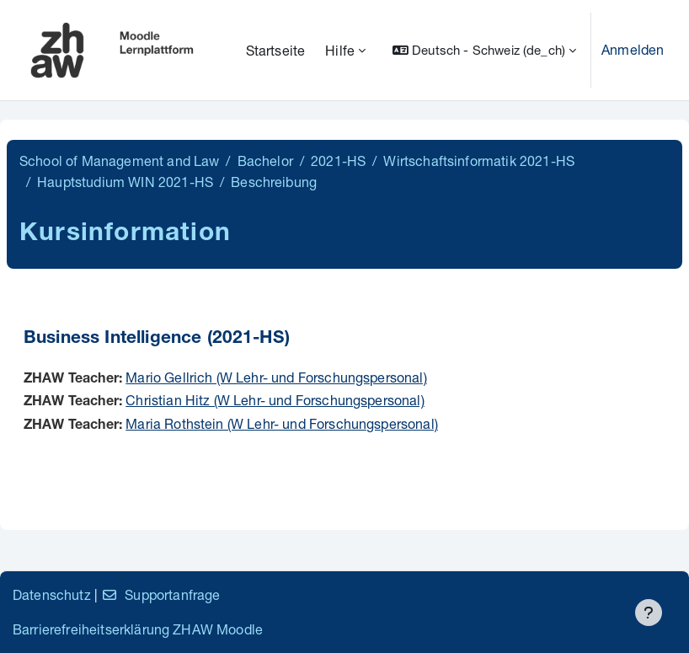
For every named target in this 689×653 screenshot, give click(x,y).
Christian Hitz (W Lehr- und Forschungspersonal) (275, 400)
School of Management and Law (119, 161)
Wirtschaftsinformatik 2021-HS (478, 161)
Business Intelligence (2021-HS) (157, 339)
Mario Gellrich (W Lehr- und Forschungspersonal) (276, 377)
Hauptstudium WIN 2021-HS (125, 182)
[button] (484, 50)
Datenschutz (52, 594)
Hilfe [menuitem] (340, 50)
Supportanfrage (160, 594)
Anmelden (632, 49)
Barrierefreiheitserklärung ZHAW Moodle (138, 629)
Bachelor (265, 161)
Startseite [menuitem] (276, 50)
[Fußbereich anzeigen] (648, 612)
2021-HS (338, 161)
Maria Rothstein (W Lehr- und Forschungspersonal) (282, 423)
